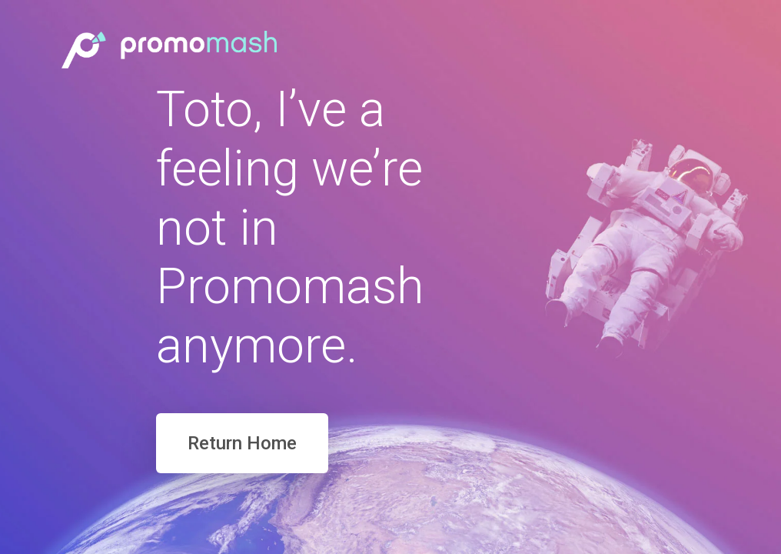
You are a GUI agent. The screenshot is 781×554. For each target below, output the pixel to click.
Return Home (242, 443)
